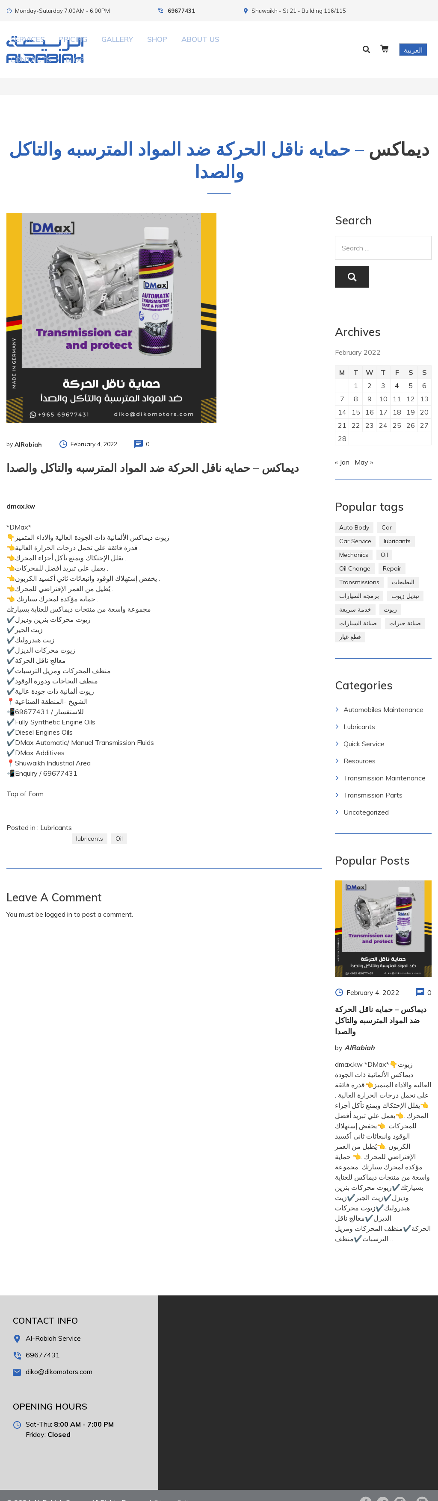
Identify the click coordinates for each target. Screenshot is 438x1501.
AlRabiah (28, 430)
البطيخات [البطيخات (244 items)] (403, 568)
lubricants (89, 824)
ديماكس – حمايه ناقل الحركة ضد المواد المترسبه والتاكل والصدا (380, 1006)
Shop (196, 42)
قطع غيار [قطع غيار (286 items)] (350, 623)
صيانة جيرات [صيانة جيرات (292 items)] (405, 609)
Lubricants (56, 813)
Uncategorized (366, 798)
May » (364, 448)
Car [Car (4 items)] (387, 513)
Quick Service (364, 729)
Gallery (170, 42)
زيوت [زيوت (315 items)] (390, 595)
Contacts (259, 42)
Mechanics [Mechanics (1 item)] (353, 540)
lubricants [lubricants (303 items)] (397, 527)
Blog (287, 42)
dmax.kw (20, 492)
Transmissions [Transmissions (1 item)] (359, 568)
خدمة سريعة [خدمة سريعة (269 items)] (355, 595)
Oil (119, 824)
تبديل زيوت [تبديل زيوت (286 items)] (405, 582)
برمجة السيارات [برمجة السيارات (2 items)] (359, 582)
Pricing (142, 42)
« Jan (342, 448)
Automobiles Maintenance (383, 695)
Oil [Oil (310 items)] (384, 540)
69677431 (181, 10)
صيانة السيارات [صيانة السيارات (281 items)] (358, 609)
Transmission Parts (372, 781)
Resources (359, 746)
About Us (223, 42)
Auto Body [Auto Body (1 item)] (354, 513)
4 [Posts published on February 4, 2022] (397, 371)
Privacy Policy (175, 1488)
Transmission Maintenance (384, 763)
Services (112, 42)
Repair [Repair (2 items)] (392, 554)
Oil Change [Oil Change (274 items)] (354, 554)
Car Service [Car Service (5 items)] (355, 527)
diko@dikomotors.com (59, 1357)
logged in (58, 900)
